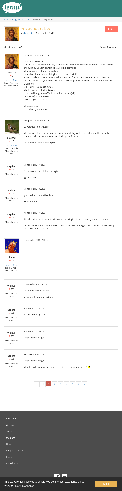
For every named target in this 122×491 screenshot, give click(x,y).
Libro (9, 444)
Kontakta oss (13, 463)
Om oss (10, 425)
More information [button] (24, 486)
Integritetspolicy (14, 450)
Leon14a (28, 33)
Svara (112, 29)
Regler (9, 456)
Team (9, 431)
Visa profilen (11, 80)
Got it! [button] (106, 484)
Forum (5, 19)
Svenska (11, 418)
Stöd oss (10, 437)
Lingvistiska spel (20, 19)
